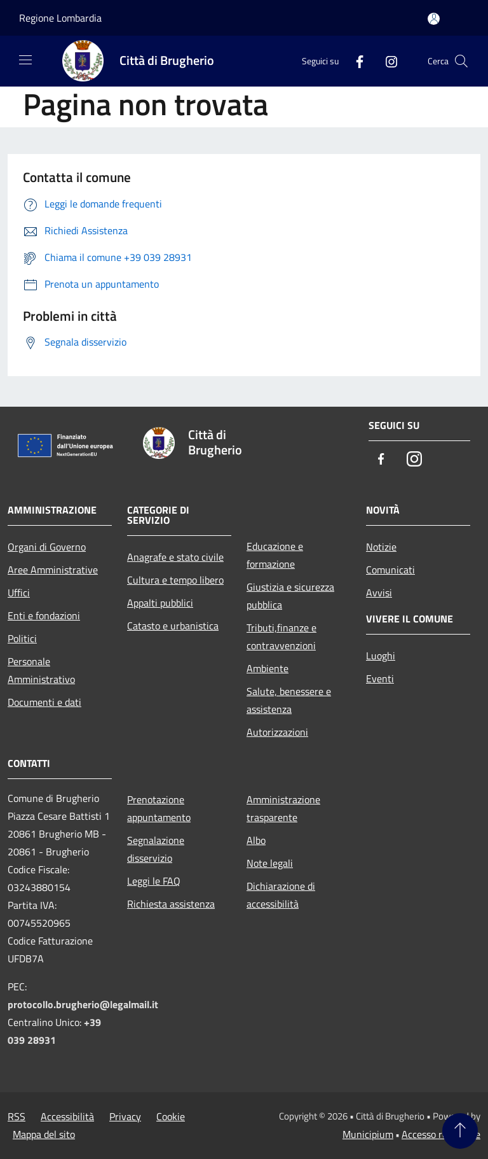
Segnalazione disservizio (155, 849)
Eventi (380, 678)
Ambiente (267, 668)
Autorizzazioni (277, 732)
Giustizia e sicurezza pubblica (290, 595)
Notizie (381, 546)
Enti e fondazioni (44, 615)
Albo (256, 840)
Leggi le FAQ (153, 881)
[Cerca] (461, 61)
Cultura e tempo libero (175, 579)
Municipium (367, 1134)
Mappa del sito (44, 1134)
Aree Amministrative (53, 569)
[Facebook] (354, 60)
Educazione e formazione (275, 555)
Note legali (270, 863)
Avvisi (379, 592)
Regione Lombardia (60, 17)
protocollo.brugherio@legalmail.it (83, 1004)
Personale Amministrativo (41, 670)
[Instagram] (386, 60)
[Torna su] (460, 1131)
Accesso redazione (441, 1134)
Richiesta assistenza (171, 903)
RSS (16, 1116)
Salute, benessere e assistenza (289, 700)
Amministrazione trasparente (283, 808)
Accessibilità (67, 1116)
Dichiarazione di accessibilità (281, 894)
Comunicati (390, 569)
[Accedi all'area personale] (433, 18)
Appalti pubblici (160, 602)
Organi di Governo (47, 546)
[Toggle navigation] (25, 59)
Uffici (19, 592)
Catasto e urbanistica (173, 625)
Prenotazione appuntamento (159, 808)
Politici (22, 638)
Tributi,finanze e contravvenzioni (281, 636)
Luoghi (380, 655)
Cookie (170, 1116)
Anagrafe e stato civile (175, 557)
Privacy (125, 1116)
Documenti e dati (44, 702)
